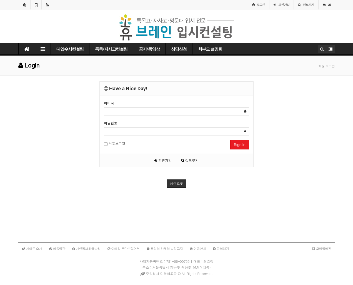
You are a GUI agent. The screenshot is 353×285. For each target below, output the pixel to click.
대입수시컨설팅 (70, 49)
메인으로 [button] (176, 183)
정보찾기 (190, 160)
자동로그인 (114, 143)
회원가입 (163, 160)
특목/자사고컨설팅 (111, 49)
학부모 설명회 (210, 49)
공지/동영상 (149, 49)
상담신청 (179, 49)
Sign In (240, 144)
